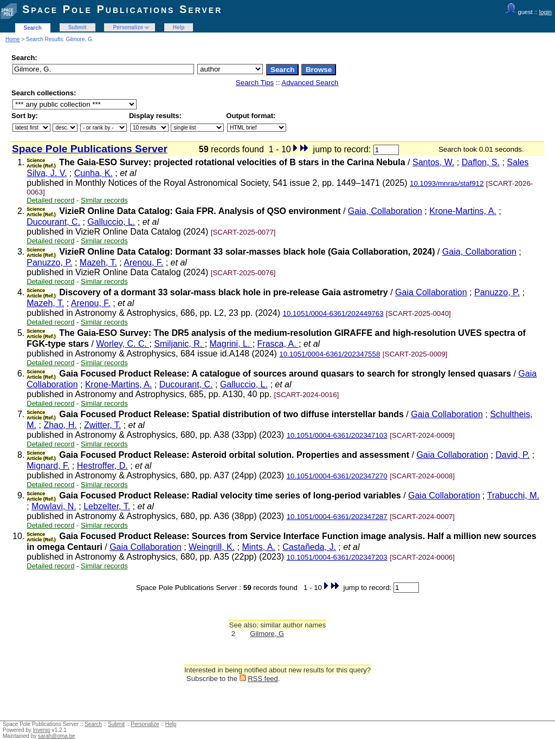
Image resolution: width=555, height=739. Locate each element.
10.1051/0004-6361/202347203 (337, 557)
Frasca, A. (278, 343)
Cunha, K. (93, 173)
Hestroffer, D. (102, 465)
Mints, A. (258, 547)
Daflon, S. (481, 162)
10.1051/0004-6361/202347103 (337, 435)
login (545, 12)
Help (179, 27)
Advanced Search (309, 83)
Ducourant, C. (53, 221)
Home (12, 39)
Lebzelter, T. (106, 506)
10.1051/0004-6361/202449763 (333, 313)
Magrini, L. (231, 343)
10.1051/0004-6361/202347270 (337, 476)
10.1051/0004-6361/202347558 (329, 354)
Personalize (128, 27)
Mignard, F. (48, 465)
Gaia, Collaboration (385, 211)
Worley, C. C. (122, 343)
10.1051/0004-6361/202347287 (337, 517)
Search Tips (255, 83)
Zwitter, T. (102, 425)
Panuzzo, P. (49, 262)
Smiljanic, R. (179, 343)
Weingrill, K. (212, 547)
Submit (77, 27)
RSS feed (263, 679)
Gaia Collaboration (431, 292)
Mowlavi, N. (53, 506)
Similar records (104, 200)
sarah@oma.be (56, 736)
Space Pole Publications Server (122, 9)
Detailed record (50, 200)
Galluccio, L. (111, 221)
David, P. (512, 454)
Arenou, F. (143, 262)
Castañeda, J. (309, 547)
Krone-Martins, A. (462, 211)
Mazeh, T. (98, 262)
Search (33, 28)
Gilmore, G (267, 634)
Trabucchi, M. (513, 495)
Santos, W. (433, 162)
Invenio (41, 730)
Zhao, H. (59, 425)
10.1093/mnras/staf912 (446, 183)
